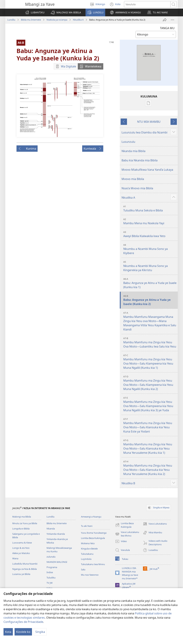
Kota (8, 632)
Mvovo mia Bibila (133, 179)
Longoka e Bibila (21, 528)
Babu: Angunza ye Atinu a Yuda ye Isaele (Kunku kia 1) (150, 283)
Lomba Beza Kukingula (93, 538)
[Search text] (147, 4)
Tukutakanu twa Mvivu (93, 564)
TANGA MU (167, 28)
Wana (15, 558)
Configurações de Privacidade (23, 622)
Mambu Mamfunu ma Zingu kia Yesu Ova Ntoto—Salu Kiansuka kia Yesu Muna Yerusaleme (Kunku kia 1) (150, 447)
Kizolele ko (23, 632)
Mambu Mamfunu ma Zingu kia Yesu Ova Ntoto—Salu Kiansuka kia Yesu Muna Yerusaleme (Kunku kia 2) (150, 468)
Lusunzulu (128, 142)
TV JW (50, 582)
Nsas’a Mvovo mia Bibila (137, 188)
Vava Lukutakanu (155, 524)
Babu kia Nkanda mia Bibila (140, 160)
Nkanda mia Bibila (133, 151)
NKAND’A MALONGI (57, 561)
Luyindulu (86, 559)
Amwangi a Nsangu (91, 516)
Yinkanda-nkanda (56, 533)
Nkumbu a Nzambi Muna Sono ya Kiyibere (150, 249)
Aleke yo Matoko (21, 553)
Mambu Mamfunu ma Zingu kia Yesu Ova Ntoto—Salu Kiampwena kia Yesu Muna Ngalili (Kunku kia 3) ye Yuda (150, 404)
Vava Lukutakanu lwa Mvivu (127, 534)
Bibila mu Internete (31, 19)
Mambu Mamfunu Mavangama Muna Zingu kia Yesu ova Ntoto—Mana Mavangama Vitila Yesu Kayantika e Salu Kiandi (150, 321)
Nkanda (51, 528)
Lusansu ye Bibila (21, 574)
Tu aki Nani (86, 525)
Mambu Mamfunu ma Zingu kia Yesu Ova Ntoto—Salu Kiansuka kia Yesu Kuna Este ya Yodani (150, 425)
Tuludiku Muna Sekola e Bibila (150, 208)
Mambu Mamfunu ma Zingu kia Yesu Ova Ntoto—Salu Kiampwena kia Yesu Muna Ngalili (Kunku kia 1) (150, 362)
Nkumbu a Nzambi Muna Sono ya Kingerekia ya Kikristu (150, 266)
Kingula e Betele (89, 548)
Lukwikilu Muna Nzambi (24, 563)
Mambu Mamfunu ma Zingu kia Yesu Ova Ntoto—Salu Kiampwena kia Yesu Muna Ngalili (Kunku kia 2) (150, 383)
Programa (52, 567)
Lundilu (11, 19)
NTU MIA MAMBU (149, 122)
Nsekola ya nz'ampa (57, 19)
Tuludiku (51, 577)
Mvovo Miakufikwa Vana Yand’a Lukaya (147, 170)
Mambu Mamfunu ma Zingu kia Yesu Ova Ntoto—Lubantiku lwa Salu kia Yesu (150, 342)
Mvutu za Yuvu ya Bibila (24, 523)
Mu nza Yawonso (90, 574)
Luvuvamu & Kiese (22, 542)
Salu (83, 569)
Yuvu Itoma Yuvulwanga (93, 532)
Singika (40, 632)
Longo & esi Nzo (21, 547)
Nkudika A (78, 19)
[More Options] (172, 19)
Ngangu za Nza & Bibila (24, 569)
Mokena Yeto (88, 543)
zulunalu (51, 556)
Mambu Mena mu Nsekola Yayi (150, 221)
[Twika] (165, 19)
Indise (50, 572)
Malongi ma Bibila (21, 516)
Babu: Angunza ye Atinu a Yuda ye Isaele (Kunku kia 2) (150, 300)
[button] (66, 12)
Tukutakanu (87, 553)
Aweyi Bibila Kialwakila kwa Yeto (150, 234)
